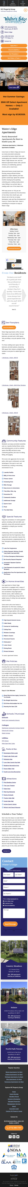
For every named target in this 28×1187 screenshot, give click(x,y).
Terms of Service (10, 930)
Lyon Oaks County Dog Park (12, 762)
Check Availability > (14, 50)
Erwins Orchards (8, 795)
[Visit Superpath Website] (14, 1175)
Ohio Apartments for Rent (14, 1079)
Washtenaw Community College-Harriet (13, 728)
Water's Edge (8, 32)
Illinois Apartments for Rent (14, 1072)
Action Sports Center (10, 804)
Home (14, 1092)
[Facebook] (10, 1136)
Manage (16, 1185)
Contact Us (8, 41)
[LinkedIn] (14, 1136)
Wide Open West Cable (8, 743)
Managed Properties (14, 1101)
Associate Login (14, 1109)
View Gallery (14, 87)
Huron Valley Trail (9, 769)
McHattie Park (8, 759)
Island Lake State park (10, 756)
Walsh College (6, 733)
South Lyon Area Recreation (12, 772)
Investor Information (14, 1099)
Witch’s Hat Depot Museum (12, 807)
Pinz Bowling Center (10, 782)
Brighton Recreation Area (11, 765)
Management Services (14, 1104)
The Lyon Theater (9, 785)
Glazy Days (7, 789)
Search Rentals (14, 1094)
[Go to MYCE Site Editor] (14, 1178)
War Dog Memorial (9, 792)
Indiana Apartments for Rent (14, 1074)
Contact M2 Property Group (14, 1111)
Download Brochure (14, 248)
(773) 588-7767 (14, 1128)
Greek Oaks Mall (8, 801)
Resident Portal (14, 1096)
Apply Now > (14, 46)
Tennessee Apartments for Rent (14, 1082)
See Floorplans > (14, 54)
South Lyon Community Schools (11, 720)
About (14, 1106)
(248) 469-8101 (9, 37)
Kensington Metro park (11, 753)
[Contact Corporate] (17, 1136)
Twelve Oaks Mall (9, 798)
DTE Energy (5, 741)
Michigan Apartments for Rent (14, 1077)
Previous (4, 295)
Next (24, 295)
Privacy (11, 1185)
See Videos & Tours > (14, 58)
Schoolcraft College (7, 730)
